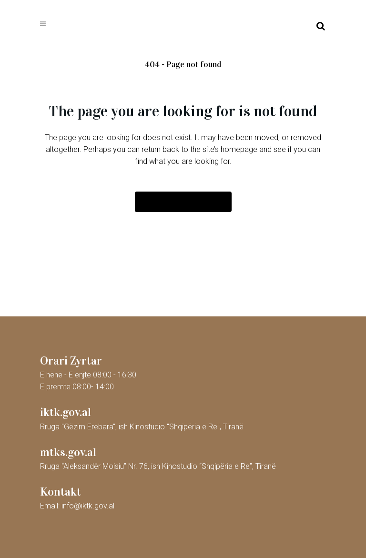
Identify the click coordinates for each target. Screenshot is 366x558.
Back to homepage (183, 202)
